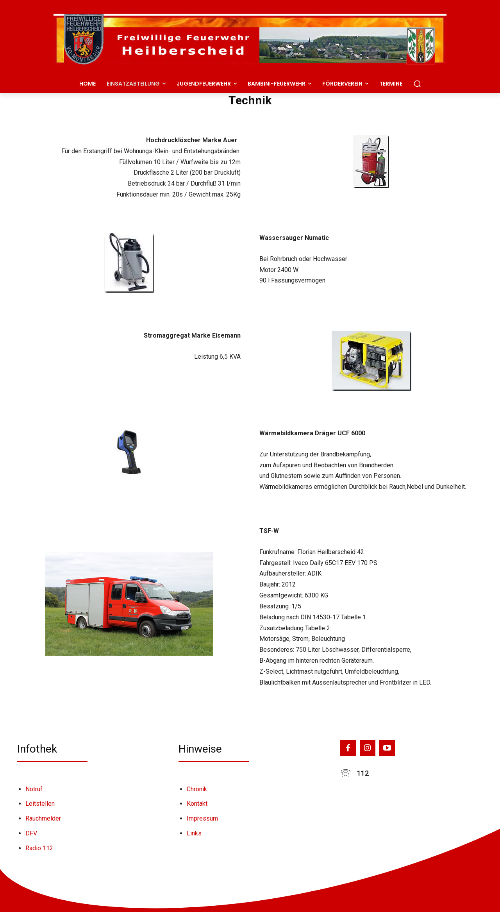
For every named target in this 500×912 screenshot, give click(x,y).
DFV (31, 833)
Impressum (202, 818)
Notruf (34, 789)
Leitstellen (40, 803)
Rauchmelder (43, 818)
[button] (417, 83)
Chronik (197, 789)
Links (194, 833)
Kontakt (197, 803)
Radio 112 (39, 848)
